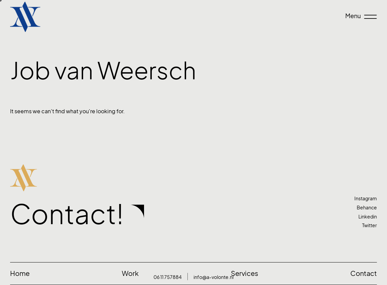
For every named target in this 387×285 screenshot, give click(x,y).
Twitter (369, 225)
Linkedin (367, 216)
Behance (367, 207)
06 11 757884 (167, 277)
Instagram (365, 198)
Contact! (67, 214)
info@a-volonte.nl (214, 277)
